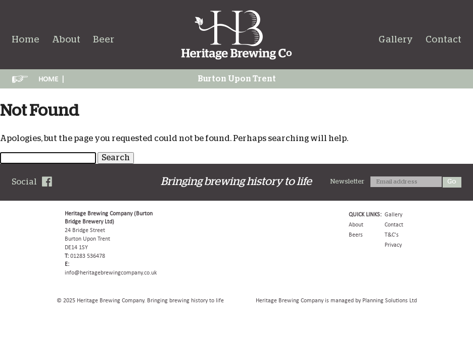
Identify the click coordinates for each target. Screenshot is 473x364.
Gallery (396, 39)
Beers (356, 234)
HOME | (51, 78)
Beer (103, 39)
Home (25, 39)
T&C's (392, 234)
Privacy (393, 244)
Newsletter (347, 181)
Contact (443, 39)
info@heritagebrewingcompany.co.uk (111, 272)
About (66, 39)
